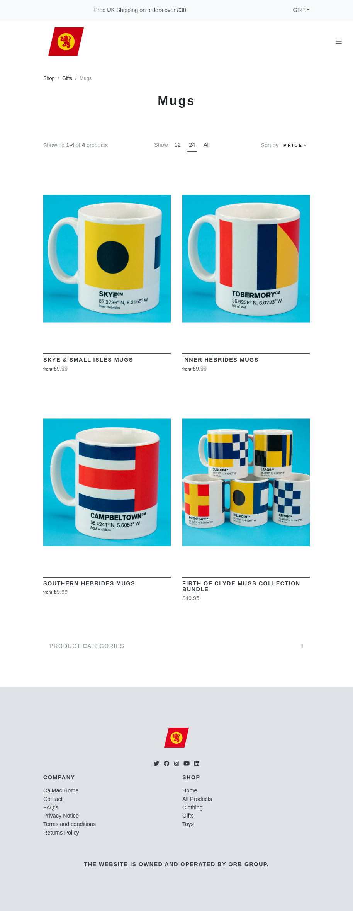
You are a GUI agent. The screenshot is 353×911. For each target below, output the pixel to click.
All (207, 145)
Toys (188, 824)
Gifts (67, 78)
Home (189, 790)
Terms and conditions (69, 824)
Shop (48, 78)
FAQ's (50, 807)
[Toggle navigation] (339, 41)
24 (192, 145)
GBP (299, 10)
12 (178, 145)
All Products (197, 799)
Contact (53, 799)
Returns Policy (61, 832)
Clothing (192, 807)
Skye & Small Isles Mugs (88, 360)
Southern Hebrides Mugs (89, 583)
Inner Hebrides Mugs (220, 360)
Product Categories (86, 646)
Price (293, 145)
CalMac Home (60, 790)
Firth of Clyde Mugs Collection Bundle (241, 586)
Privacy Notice (61, 815)
